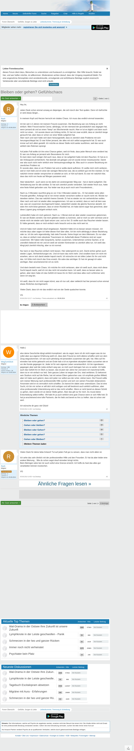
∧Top (128, 748)
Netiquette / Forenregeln (79, 736)
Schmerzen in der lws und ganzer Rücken (34, 640)
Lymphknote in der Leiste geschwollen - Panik (36, 634)
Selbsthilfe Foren (30, 13)
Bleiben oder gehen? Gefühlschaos (31, 92)
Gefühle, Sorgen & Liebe (27, 710)
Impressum (34, 736)
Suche (44, 13)
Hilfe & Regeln (78, 13)
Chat (65, 13)
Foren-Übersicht (8, 710)
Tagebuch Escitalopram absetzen (29, 685)
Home (5, 13)
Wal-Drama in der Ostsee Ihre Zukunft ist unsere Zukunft (43, 671)
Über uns (25, 736)
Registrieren (90, 18)
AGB (67, 736)
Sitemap (92, 736)
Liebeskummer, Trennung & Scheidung (55, 710)
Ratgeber (55, 13)
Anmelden (103, 18)
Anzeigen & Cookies (57, 736)
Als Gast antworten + (11, 98)
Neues (15, 13)
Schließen (54, 84)
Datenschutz (43, 736)
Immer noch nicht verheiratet (26, 647)
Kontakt (18, 736)
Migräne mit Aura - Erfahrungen (28, 691)
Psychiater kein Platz (21, 653)
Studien (92, 13)
